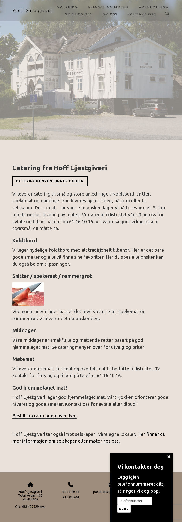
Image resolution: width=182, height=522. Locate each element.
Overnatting (153, 7)
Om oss (110, 14)
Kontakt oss (142, 14)
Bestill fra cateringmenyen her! (44, 415)
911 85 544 (71, 497)
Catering (67, 7)
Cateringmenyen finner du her (50, 181)
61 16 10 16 (70, 492)
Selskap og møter (108, 7)
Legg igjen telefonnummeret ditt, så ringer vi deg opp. (140, 484)
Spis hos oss (78, 14)
